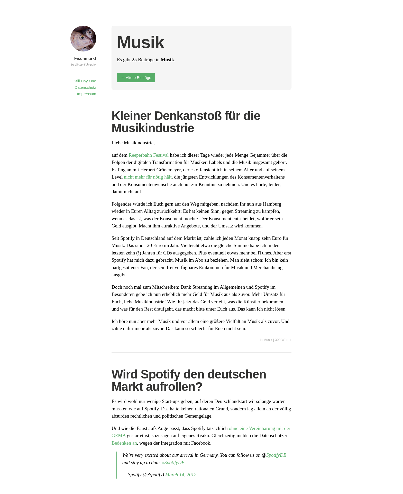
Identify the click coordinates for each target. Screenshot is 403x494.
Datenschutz (85, 87)
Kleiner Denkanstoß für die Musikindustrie (186, 122)
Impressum (86, 94)
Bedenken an (124, 443)
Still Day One (85, 81)
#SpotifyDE (173, 462)
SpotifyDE (276, 455)
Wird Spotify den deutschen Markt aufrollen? (189, 380)
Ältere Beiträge (136, 77)
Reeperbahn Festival (149, 155)
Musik (267, 340)
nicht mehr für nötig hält (148, 177)
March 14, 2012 (180, 474)
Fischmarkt (85, 58)
